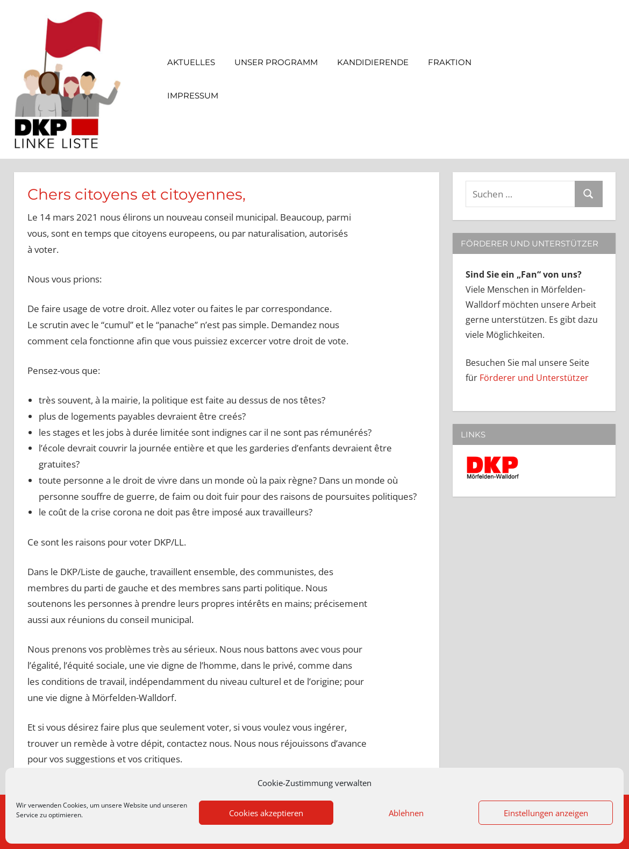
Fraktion (455, 62)
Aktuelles (191, 62)
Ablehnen (406, 813)
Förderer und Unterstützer (534, 378)
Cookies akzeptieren (266, 813)
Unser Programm (276, 62)
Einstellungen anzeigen (546, 813)
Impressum (198, 95)
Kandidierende (373, 62)
